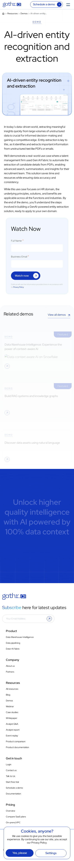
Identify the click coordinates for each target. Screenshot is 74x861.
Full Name (16, 240)
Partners (10, 671)
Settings (50, 853)
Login (8, 764)
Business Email (19, 256)
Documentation (13, 793)
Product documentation (17, 747)
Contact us (11, 770)
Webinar (10, 706)
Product (11, 631)
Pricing (10, 805)
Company (12, 660)
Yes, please (19, 853)
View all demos (57, 315)
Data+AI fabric (13, 648)
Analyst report (12, 729)
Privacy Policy (39, 842)
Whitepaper (11, 718)
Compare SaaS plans (16, 816)
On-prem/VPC (13, 822)
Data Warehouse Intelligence (20, 637)
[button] (49, 618)
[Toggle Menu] (69, 4)
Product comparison (15, 741)
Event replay (12, 735)
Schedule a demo (44, 4)
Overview (10, 810)
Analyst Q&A (12, 724)
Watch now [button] (22, 276)
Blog (8, 694)
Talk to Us (10, 776)
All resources (12, 688)
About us (10, 665)
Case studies (12, 712)
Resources (12, 13)
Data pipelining (13, 643)
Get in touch (14, 758)
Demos (24, 13)
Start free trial (12, 782)
